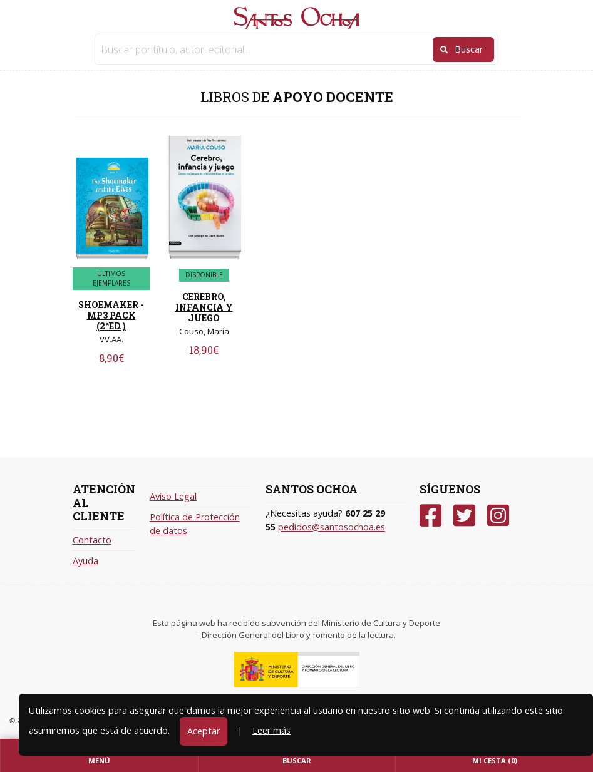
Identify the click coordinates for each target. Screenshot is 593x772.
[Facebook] (430, 515)
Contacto (92, 540)
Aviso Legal (173, 496)
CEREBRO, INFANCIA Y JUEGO (204, 307)
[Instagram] (498, 515)
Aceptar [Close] (203, 731)
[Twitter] (464, 515)
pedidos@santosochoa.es (331, 527)
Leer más (271, 730)
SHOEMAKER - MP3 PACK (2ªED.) (111, 315)
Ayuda (85, 561)
